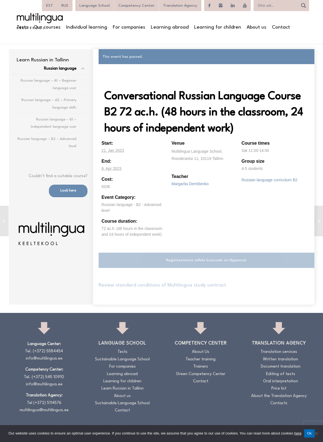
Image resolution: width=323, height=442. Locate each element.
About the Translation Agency (279, 396)
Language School (94, 5)
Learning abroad (122, 374)
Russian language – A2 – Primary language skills (48, 103)
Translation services (279, 352)
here (297, 433)
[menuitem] (49, 5)
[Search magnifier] (303, 5)
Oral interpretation (280, 381)
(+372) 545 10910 (48, 377)
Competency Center (136, 5)
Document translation (281, 367)
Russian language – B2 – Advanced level (46, 142)
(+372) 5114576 (47, 403)
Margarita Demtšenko (190, 184)
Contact (122, 410)
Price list (278, 388)
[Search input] (277, 5)
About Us (200, 352)
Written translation (280, 359)
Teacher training (201, 359)
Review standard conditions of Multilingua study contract (162, 285)
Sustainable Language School (122, 359)
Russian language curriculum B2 (269, 180)
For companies (122, 367)
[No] (316, 433)
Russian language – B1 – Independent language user (53, 123)
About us (122, 396)
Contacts (278, 403)
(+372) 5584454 (48, 351)
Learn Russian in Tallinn (122, 388)
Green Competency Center (200, 374)
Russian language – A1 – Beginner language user (48, 84)
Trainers (200, 367)
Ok (309, 433)
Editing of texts (280, 374)
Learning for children (122, 381)
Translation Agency (180, 5)
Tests (122, 352)
